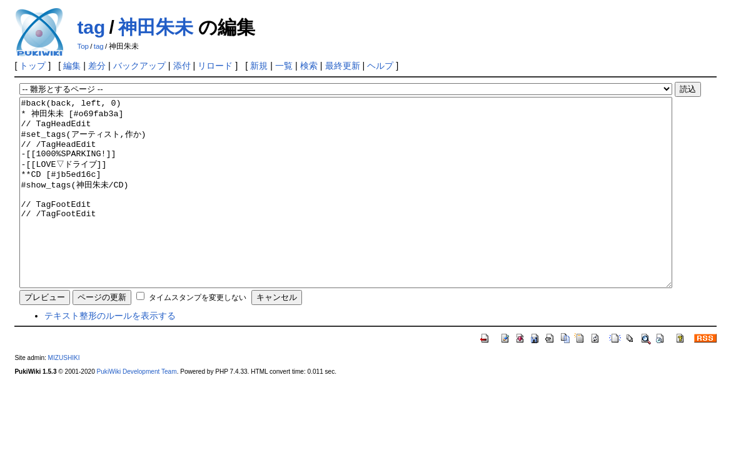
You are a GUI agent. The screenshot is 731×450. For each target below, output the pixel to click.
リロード (215, 66)
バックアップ (139, 66)
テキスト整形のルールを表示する (110, 353)
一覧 (284, 66)
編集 (72, 66)
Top (83, 46)
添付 (182, 66)
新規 (259, 66)
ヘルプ (380, 66)
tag (91, 27)
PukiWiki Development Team (137, 409)
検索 (309, 66)
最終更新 (342, 66)
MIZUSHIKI (64, 395)
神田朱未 (155, 27)
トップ (32, 66)
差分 (97, 66)
